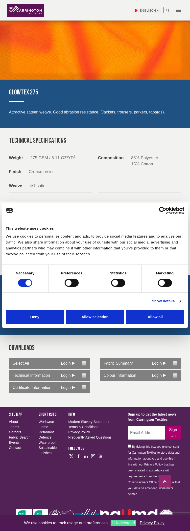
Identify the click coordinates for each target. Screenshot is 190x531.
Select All (21, 363)
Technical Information (31, 375)
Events (14, 442)
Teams (14, 427)
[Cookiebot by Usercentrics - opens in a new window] (162, 210)
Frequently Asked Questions (90, 437)
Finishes (45, 453)
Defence (45, 437)
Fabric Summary (118, 363)
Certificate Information (32, 387)
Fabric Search (19, 437)
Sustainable (48, 448)
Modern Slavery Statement (88, 422)
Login (68, 363)
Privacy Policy (152, 523)
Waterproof (47, 442)
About (13, 422)
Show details (163, 301)
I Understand (123, 523)
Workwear (46, 422)
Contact (15, 448)
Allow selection (94, 317)
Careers (15, 432)
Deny (34, 317)
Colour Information (120, 375)
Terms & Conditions (83, 427)
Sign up (173, 433)
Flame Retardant (46, 429)
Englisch (146, 10)
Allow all (155, 317)
